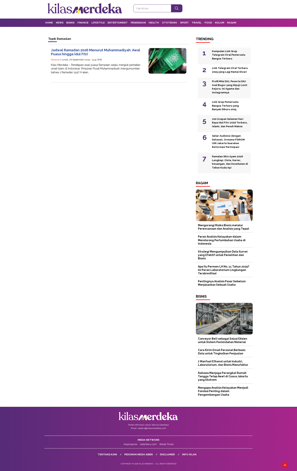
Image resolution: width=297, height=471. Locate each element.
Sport (184, 22)
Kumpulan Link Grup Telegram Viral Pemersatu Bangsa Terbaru (228, 55)
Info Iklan (189, 454)
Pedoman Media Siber (138, 454)
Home (49, 22)
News (59, 22)
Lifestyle (98, 22)
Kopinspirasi (130, 444)
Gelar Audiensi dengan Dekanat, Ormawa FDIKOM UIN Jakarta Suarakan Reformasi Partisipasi (228, 141)
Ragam (231, 22)
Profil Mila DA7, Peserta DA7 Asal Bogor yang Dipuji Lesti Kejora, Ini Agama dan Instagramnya (229, 87)
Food (208, 22)
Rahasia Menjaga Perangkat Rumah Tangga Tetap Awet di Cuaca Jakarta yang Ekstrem (223, 376)
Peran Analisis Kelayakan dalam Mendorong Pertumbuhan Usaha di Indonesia (221, 240)
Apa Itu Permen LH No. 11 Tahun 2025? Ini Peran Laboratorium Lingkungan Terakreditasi (223, 270)
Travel (197, 22)
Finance (82, 22)
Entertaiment (118, 22)
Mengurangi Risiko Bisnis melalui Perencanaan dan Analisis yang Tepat (223, 227)
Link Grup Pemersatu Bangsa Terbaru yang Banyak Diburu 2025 (225, 106)
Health (154, 22)
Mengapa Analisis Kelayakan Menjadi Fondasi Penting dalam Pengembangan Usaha (223, 391)
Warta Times (166, 444)
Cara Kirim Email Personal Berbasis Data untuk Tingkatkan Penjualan (221, 352)
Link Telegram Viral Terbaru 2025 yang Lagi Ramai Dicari (230, 70)
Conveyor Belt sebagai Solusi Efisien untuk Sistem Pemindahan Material (222, 340)
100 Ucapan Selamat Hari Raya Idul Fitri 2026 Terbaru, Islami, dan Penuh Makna (230, 123)
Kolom (219, 22)
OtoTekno (169, 22)
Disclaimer (167, 454)
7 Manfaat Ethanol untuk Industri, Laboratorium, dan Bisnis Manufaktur (223, 363)
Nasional (55, 59)
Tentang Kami (107, 454)
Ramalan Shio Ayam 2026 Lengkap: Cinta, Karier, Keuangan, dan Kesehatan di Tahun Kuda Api (230, 162)
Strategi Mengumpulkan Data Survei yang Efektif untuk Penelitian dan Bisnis (223, 255)
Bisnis (70, 22)
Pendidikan (138, 22)
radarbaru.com (148, 444)
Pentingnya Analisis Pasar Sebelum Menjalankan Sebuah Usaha (222, 283)
